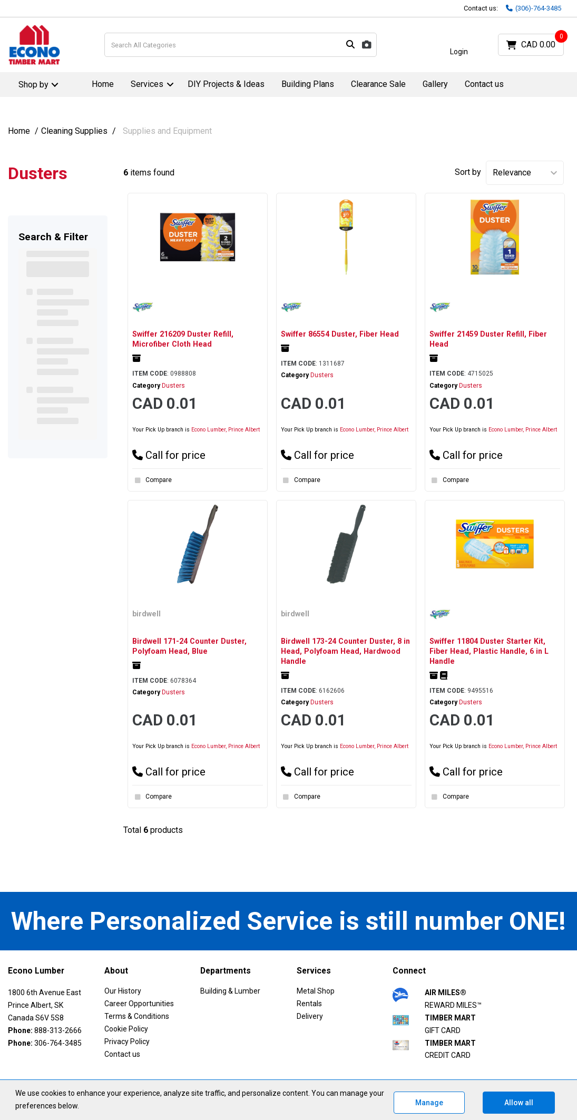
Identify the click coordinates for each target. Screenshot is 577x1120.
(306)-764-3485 (533, 8)
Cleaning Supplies (74, 131)
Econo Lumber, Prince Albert (225, 429)
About (116, 971)
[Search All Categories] (240, 45)
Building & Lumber (230, 991)
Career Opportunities (139, 1003)
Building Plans (307, 84)
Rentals (309, 1003)
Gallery (435, 84)
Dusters (173, 385)
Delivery (310, 1016)
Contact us (484, 84)
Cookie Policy (126, 1029)
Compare (152, 480)
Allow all (518, 1102)
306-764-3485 (58, 1043)
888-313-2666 (58, 1030)
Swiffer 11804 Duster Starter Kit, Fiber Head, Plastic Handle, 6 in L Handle (489, 651)
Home (103, 84)
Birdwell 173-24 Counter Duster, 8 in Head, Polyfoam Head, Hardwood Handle (345, 651)
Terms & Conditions (136, 1016)
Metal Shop (316, 991)
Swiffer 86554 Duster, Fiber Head (340, 334)
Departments (225, 971)
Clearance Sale (378, 84)
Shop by (33, 85)
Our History (122, 991)
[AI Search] (367, 45)
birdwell (146, 614)
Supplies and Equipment (167, 131)
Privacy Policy (127, 1041)
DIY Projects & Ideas (226, 84)
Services (147, 84)
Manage (429, 1102)
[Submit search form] (350, 45)
